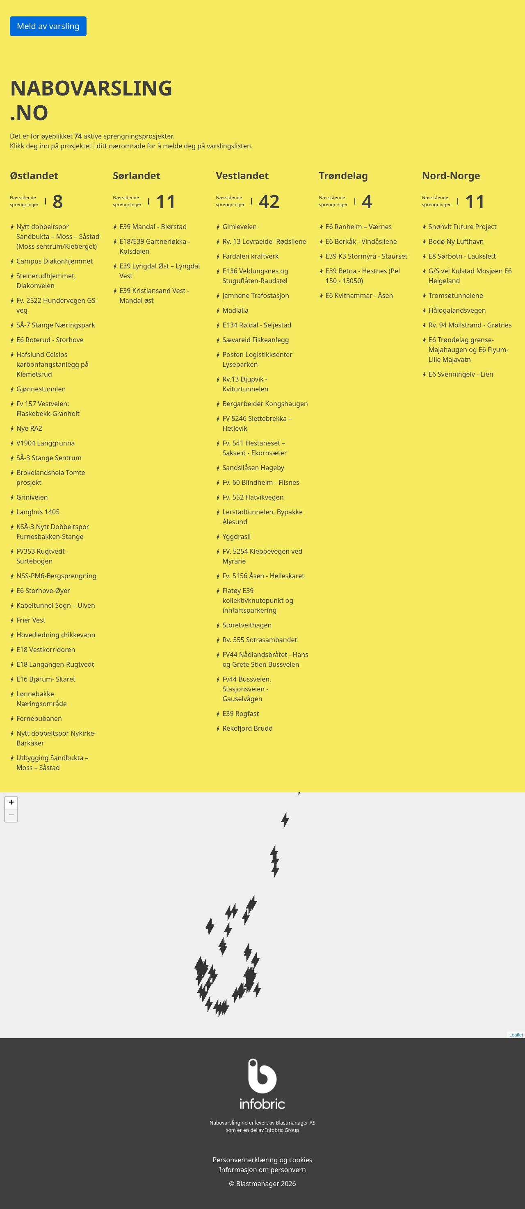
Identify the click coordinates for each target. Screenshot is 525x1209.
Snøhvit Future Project (463, 226)
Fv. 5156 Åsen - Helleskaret (263, 575)
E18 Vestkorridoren (45, 649)
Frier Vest (31, 620)
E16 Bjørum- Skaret (45, 679)
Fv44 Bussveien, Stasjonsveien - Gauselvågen (246, 689)
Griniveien (32, 497)
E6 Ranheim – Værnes (359, 226)
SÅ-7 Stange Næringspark (55, 325)
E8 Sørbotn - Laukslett (462, 256)
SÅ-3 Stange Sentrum (49, 457)
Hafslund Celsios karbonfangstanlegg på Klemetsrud (52, 364)
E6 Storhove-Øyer (43, 590)
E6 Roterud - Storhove (50, 339)
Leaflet (516, 1034)
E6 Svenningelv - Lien (461, 374)
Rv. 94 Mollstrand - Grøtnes (470, 325)
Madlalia (235, 310)
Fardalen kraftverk (250, 256)
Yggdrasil (236, 536)
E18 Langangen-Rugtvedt (55, 664)
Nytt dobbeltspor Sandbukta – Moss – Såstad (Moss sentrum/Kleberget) (58, 236)
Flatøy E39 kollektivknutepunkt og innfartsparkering (257, 600)
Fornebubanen (39, 718)
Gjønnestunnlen (41, 388)
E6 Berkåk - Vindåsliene (361, 241)
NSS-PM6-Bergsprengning (56, 575)
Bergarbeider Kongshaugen (265, 403)
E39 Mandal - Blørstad (153, 226)
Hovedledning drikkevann (55, 634)
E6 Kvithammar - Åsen (359, 295)
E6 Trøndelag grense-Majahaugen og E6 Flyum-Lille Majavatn (469, 349)
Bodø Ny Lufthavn (456, 241)
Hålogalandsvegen (457, 310)
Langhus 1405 (37, 511)
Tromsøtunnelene (456, 295)
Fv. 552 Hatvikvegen (252, 497)
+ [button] (11, 803)
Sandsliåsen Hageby (253, 467)
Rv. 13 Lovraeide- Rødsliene (264, 241)
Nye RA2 (29, 428)
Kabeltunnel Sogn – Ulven (55, 605)
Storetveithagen (247, 624)
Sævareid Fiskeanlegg (255, 339)
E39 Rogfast (240, 713)
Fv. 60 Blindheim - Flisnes (260, 482)
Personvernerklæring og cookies (262, 1159)
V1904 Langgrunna (45, 443)
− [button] (11, 815)
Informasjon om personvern (262, 1169)
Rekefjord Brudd (247, 728)
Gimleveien (239, 226)
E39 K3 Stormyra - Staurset (367, 256)
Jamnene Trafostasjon (255, 295)
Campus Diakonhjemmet (54, 261)
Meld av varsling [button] (48, 26)
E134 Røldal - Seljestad (256, 325)
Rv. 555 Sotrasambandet (259, 639)
